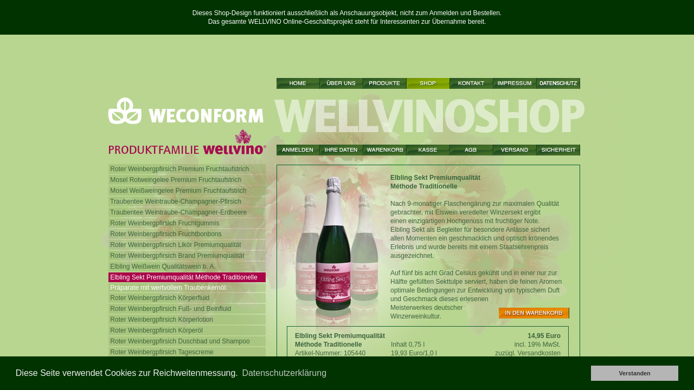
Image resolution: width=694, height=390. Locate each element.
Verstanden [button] (634, 373)
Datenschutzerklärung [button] (284, 373)
